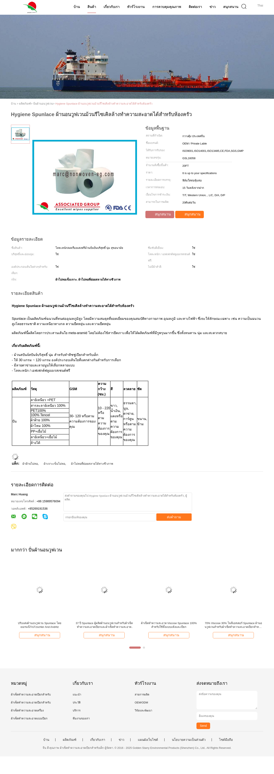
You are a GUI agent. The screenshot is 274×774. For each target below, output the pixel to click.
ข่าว (212, 7)
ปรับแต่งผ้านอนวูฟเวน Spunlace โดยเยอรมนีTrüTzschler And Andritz (39, 625)
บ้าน (77, 7)
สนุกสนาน (230, 7)
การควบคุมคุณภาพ (166, 7)
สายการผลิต (142, 694)
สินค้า (91, 7)
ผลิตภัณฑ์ (69, 739)
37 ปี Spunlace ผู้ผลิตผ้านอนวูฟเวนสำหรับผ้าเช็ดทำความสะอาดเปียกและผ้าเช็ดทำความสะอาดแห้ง (104, 625)
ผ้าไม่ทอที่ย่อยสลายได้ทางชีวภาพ (92, 463)
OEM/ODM (141, 702)
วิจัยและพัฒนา (143, 710)
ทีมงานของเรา (81, 718)
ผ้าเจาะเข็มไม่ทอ (54, 463)
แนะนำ (77, 694)
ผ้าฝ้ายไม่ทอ (30, 463)
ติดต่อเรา (195, 7)
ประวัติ (76, 702)
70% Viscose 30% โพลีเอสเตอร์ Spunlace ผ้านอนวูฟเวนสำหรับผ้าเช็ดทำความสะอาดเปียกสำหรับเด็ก (233, 625)
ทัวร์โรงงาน (136, 7)
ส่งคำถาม (174, 517)
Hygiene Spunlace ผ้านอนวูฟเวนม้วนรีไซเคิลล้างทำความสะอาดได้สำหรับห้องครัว (103, 103)
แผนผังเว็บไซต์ (148, 739)
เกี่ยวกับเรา (112, 7)
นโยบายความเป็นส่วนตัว (189, 739)
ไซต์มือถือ (226, 739)
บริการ (76, 710)
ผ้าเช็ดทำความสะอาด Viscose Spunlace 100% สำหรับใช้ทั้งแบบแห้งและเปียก (169, 625)
